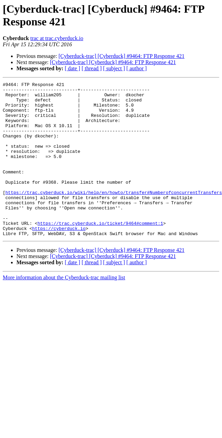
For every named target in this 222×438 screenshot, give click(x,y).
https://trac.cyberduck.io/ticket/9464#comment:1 (100, 252)
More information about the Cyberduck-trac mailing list (64, 308)
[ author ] (136, 68)
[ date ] (72, 68)
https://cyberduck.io (59, 258)
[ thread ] (92, 68)
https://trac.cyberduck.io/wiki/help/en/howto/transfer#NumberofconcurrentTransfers (113, 215)
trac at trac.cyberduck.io (56, 38)
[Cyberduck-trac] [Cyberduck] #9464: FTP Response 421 (122, 56)
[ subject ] (114, 68)
